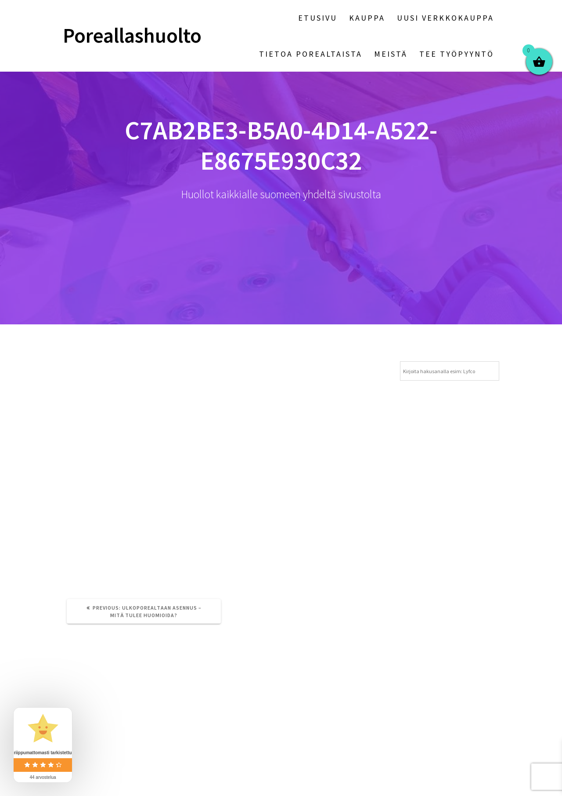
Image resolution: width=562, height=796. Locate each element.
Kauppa (367, 18)
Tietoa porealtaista (310, 54)
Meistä (390, 54)
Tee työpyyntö (456, 54)
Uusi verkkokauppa (445, 18)
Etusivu (317, 18)
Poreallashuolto (132, 35)
